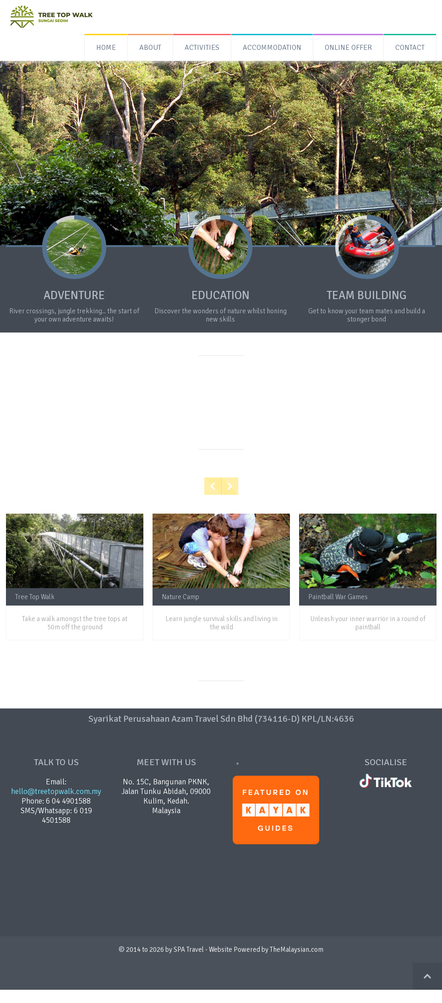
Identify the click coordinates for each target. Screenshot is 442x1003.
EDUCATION (218, 295)
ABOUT (150, 47)
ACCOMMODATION (272, 47)
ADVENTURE (73, 295)
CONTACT (410, 47)
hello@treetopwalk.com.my (56, 791)
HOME (106, 47)
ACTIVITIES (202, 47)
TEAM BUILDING (362, 295)
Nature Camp (186, 599)
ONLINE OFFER (348, 47)
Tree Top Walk (35, 599)
